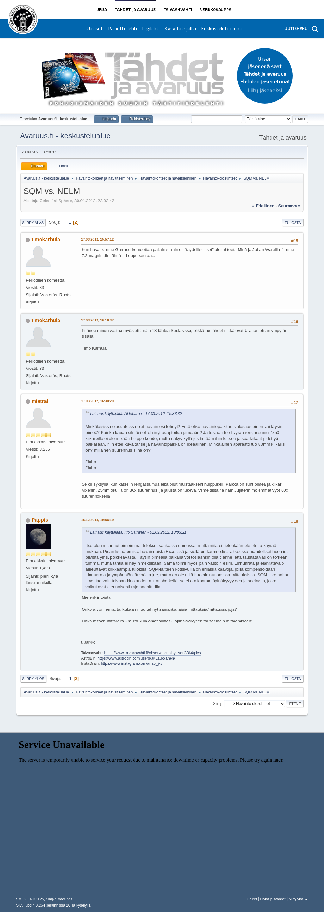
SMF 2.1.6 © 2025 (30, 899)
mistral (40, 401)
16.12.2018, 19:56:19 (97, 520)
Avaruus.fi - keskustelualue (65, 135)
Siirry (217, 703)
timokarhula (46, 239)
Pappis (40, 520)
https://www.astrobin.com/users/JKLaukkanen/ (136, 658)
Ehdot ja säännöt (273, 899)
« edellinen (263, 205)
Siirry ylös (33, 679)
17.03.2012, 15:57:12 (97, 239)
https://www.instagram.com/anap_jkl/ (132, 663)
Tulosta (293, 223)
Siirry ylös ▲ (298, 899)
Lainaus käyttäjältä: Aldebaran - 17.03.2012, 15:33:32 (136, 413)
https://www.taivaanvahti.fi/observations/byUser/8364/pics (152, 653)
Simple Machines (59, 899)
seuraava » (289, 205)
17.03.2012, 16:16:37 (97, 320)
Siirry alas (33, 223)
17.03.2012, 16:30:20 (97, 401)
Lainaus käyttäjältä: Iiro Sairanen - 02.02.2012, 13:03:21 (138, 532)
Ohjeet (252, 899)
